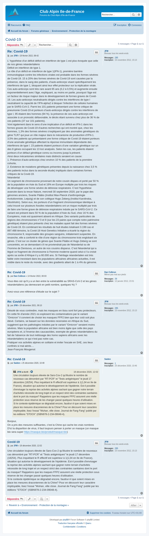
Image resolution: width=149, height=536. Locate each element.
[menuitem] (26, 25)
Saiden (107, 359)
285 (116, 58)
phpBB (65, 520)
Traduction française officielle (70, 523)
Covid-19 (13, 39)
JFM (106, 51)
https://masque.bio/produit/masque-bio (45, 431)
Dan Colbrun (110, 272)
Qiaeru (88, 523)
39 (116, 279)
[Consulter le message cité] (32, 372)
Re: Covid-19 (17, 51)
